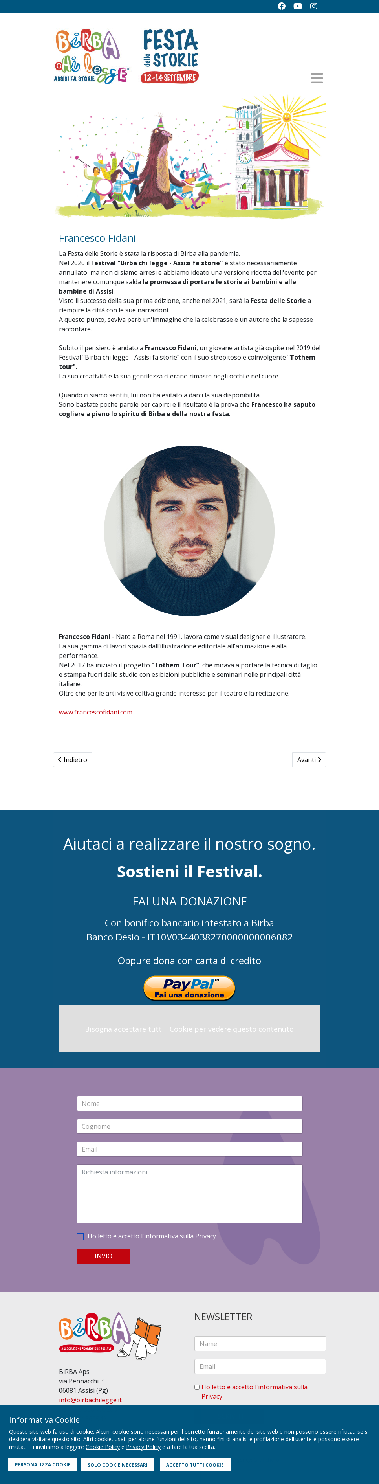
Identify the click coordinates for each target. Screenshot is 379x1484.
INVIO (103, 1256)
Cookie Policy (103, 1447)
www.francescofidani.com (95, 712)
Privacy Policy (143, 1447)
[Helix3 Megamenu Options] (317, 78)
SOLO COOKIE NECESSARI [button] (118, 1465)
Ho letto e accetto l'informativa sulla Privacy (152, 1236)
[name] (260, 1343)
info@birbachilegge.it (90, 1400)
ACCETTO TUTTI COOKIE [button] (195, 1465)
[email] (260, 1366)
